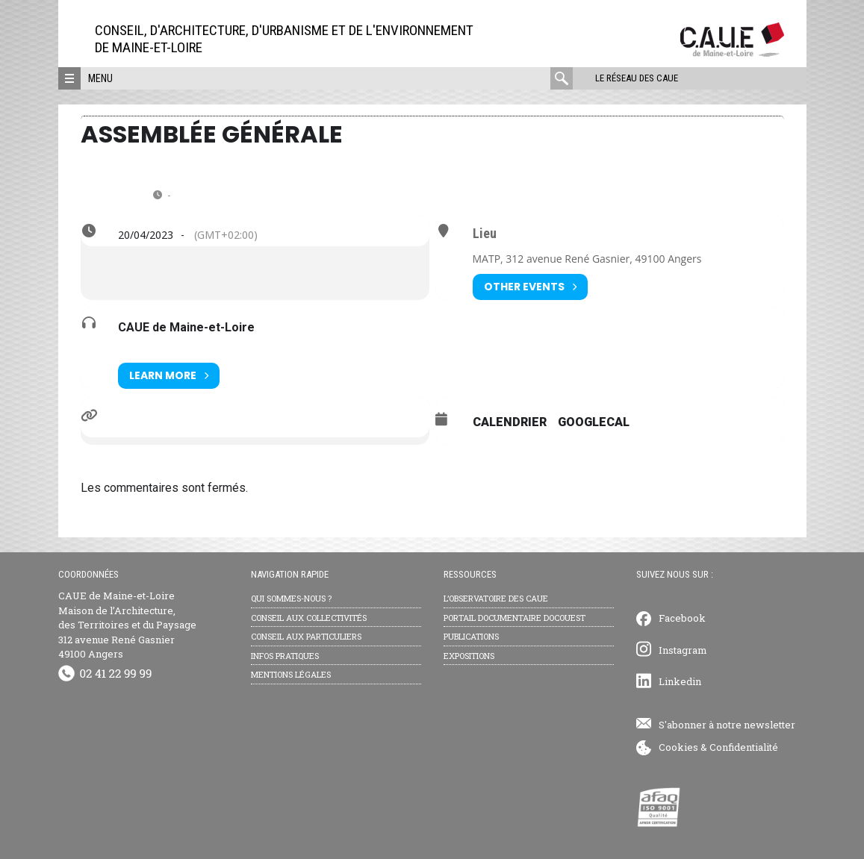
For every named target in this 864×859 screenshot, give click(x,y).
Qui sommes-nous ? (291, 598)
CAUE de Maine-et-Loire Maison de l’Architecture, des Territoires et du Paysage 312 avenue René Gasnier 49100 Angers (127, 624)
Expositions (469, 655)
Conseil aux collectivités (309, 617)
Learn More (168, 375)
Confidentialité (743, 747)
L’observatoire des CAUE (496, 598)
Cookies (678, 747)
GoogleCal (594, 422)
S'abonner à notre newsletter (727, 724)
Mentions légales (291, 674)
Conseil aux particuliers (306, 636)
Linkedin (680, 681)
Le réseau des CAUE (636, 78)
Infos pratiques (285, 655)
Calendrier (510, 422)
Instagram (683, 650)
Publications (471, 636)
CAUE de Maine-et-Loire (186, 327)
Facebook (682, 618)
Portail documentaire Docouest (514, 617)
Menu (100, 78)
